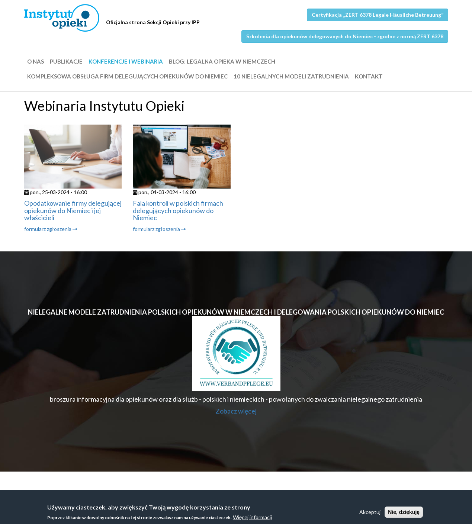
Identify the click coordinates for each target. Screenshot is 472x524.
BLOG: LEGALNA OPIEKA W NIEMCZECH (222, 61)
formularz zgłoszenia (50, 229)
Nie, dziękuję (404, 514)
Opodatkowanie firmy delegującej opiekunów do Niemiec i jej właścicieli (73, 210)
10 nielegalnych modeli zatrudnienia (291, 76)
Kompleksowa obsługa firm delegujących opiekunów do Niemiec (127, 76)
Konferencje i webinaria (126, 61)
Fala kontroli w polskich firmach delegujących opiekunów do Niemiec (178, 210)
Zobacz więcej (236, 411)
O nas (35, 61)
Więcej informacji (252, 518)
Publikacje (66, 61)
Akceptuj (370, 513)
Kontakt (369, 76)
